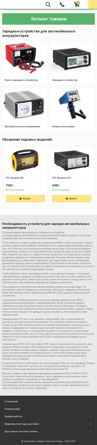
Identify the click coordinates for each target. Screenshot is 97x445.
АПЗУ (5, 292)
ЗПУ (60, 292)
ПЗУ (54, 289)
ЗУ (23, 289)
